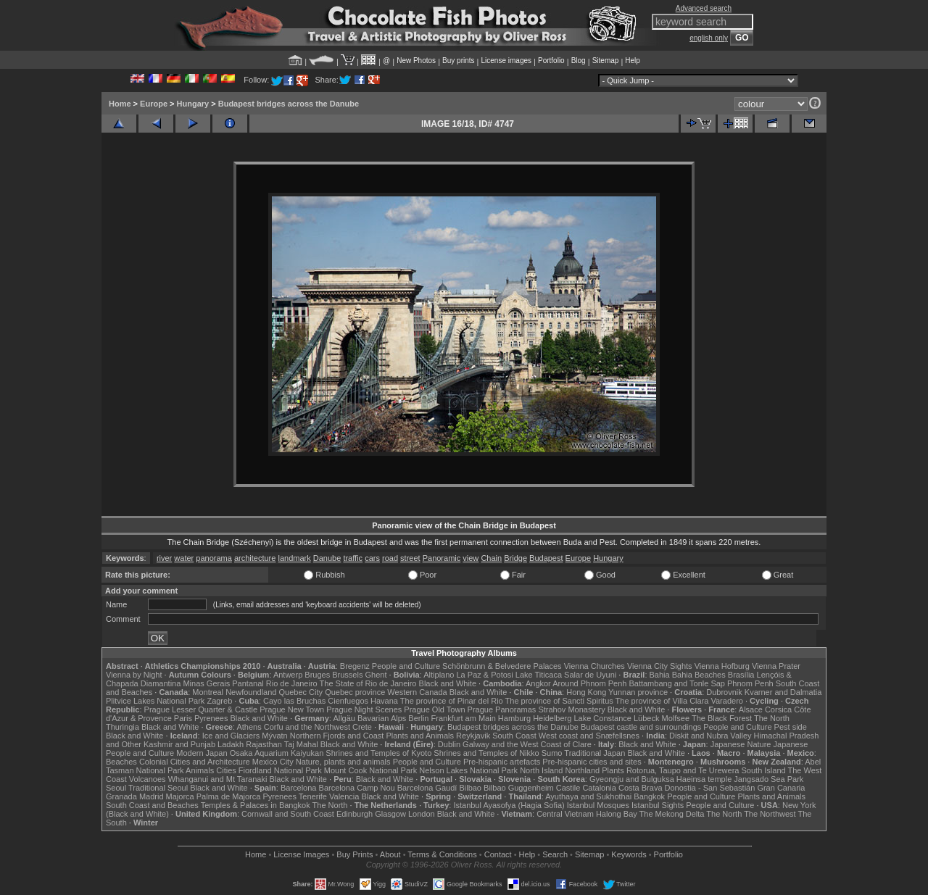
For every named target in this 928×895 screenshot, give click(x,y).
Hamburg (514, 718)
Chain (491, 558)
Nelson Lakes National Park (468, 770)
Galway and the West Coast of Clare (527, 744)
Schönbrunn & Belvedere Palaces (502, 666)
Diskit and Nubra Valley (710, 735)
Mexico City (273, 761)
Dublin (449, 744)
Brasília (741, 674)
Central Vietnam (565, 813)
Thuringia (122, 727)
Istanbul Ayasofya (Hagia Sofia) (508, 805)
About (390, 854)
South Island (764, 770)
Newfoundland (250, 692)
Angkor (538, 683)
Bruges (317, 674)
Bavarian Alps (381, 718)
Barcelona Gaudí (427, 787)
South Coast (514, 735)
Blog (578, 60)
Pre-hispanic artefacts (501, 761)
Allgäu (344, 718)
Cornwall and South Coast (287, 813)
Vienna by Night (134, 674)
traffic (352, 558)
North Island (541, 770)
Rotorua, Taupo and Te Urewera (683, 770)
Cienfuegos (348, 700)
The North (772, 718)
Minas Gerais (206, 683)
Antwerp (287, 674)
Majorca (180, 796)
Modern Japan (201, 753)
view (470, 558)
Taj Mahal (301, 744)
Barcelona (299, 787)
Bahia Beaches (699, 674)
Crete (362, 727)
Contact (498, 854)
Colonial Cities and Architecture (194, 761)
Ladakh (231, 744)
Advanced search (704, 8)
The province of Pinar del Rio (451, 700)
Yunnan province (638, 692)
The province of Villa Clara (662, 700)
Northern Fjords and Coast (337, 735)
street (410, 558)
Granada (121, 796)
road (390, 558)
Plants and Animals (420, 735)
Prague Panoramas (502, 709)
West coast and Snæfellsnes (589, 735)
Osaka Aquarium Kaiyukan (277, 753)
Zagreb (219, 700)
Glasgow (390, 813)
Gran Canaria (781, 787)
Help (632, 60)
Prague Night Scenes (364, 709)
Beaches (121, 761)
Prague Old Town (434, 709)
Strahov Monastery (571, 709)
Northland (583, 770)
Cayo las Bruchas (294, 700)
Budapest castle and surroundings (641, 727)
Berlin (418, 718)
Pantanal (247, 683)
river (164, 558)
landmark (294, 558)
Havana (384, 700)
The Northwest (770, 813)
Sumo (552, 753)
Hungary (193, 103)
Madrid (151, 796)
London (421, 813)
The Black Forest (722, 718)
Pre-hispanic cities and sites (591, 761)
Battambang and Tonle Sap (677, 683)
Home (120, 103)
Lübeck (646, 718)
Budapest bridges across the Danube (288, 103)
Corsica (778, 709)
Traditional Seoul (158, 787)
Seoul (116, 787)
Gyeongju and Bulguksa (631, 779)
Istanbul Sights (657, 805)
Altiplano (438, 674)
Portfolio (551, 60)
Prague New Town (292, 709)
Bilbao (470, 787)
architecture (255, 558)
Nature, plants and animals (343, 761)
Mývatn (274, 735)
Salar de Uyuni (590, 674)
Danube (327, 558)
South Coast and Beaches (152, 805)
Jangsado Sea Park (768, 779)
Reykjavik (473, 735)
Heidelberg (552, 718)
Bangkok (649, 796)
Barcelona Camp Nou (357, 787)
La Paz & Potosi (485, 674)
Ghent (376, 674)
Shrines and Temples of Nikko (486, 753)
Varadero (726, 700)
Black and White (447, 683)
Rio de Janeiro (292, 683)
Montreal (207, 692)
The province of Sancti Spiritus (559, 700)
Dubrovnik (724, 692)
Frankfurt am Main (463, 718)
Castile (568, 787)
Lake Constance (602, 718)
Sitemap (605, 60)
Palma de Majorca (228, 796)
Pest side (790, 727)
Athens (248, 727)
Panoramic (442, 558)
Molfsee (676, 718)
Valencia (344, 796)
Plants (613, 770)
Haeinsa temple (704, 779)
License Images (301, 854)
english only (708, 38)
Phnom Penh (750, 683)
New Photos (416, 60)
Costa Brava (640, 787)
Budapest (546, 558)
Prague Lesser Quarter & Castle (201, 709)
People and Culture (406, 666)
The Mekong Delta (672, 813)
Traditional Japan (594, 753)
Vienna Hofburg (722, 666)
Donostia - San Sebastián (710, 787)
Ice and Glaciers (231, 735)
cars (372, 558)
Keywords (628, 854)
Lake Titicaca (538, 674)
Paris (183, 718)
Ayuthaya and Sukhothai (588, 796)
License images (506, 60)
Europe (153, 103)
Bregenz (355, 666)
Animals (200, 770)
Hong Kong (586, 692)
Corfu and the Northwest (307, 727)
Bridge (515, 558)
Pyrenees (211, 718)
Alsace (751, 709)
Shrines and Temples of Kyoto (378, 753)
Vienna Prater (776, 666)
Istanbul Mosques (598, 805)
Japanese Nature (740, 744)
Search (555, 854)
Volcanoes (147, 779)
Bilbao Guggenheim (519, 787)
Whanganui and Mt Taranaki (218, 779)
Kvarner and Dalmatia (783, 692)
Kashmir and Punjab (179, 744)
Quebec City (301, 692)
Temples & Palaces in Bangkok (255, 805)
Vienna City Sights (659, 666)
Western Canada (417, 692)
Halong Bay (616, 813)
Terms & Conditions (441, 854)
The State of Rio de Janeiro (368, 683)
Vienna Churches (594, 666)
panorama (214, 558)
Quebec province (355, 692)
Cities (226, 770)
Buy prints (458, 60)
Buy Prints (354, 854)
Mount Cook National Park (370, 770)
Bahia (660, 674)
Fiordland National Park (280, 770)
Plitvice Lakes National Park (155, 700)
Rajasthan (264, 744)
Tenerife (313, 796)
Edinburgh (354, 813)
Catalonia (599, 787)
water (184, 558)
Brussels (347, 674)
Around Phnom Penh (589, 683)
